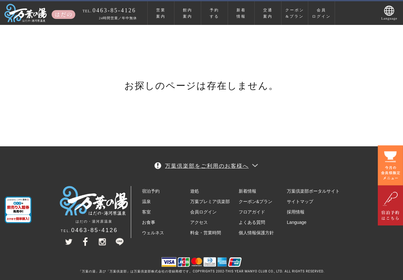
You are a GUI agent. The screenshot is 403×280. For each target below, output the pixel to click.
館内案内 (187, 13)
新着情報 (241, 13)
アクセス (199, 222)
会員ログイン (321, 13)
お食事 (148, 222)
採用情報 (295, 211)
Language (296, 222)
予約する (214, 13)
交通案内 (268, 13)
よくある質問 (252, 222)
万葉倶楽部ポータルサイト (313, 191)
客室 (146, 211)
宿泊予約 (151, 191)
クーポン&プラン (294, 13)
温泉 (146, 201)
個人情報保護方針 (256, 232)
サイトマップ (300, 201)
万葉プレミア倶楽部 (210, 201)
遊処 (194, 191)
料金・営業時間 (205, 232)
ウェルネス (153, 232)
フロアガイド (252, 211)
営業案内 (161, 13)
